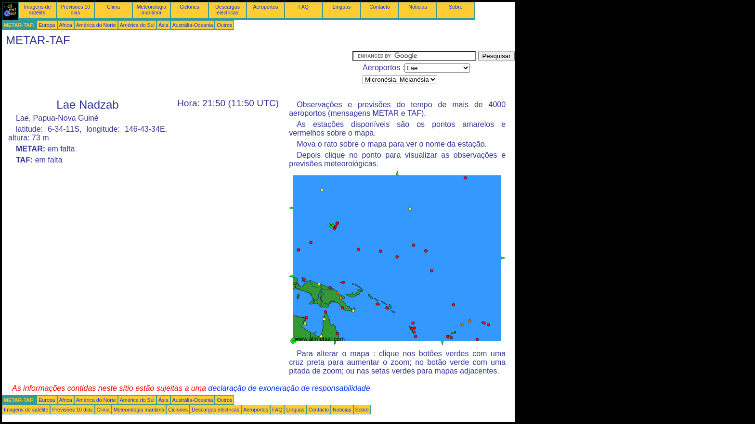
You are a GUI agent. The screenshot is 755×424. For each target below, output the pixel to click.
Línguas (342, 7)
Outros (224, 25)
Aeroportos (265, 7)
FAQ (304, 7)
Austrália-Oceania (192, 25)
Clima (113, 7)
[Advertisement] (177, 72)
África (65, 25)
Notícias (417, 7)
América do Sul (137, 25)
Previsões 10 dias (76, 9)
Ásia (163, 25)
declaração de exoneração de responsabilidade (289, 388)
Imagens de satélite (37, 9)
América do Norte (96, 25)
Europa (47, 25)
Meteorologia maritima (152, 9)
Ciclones (189, 7)
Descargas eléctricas (227, 9)
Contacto (379, 7)
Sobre (455, 7)
